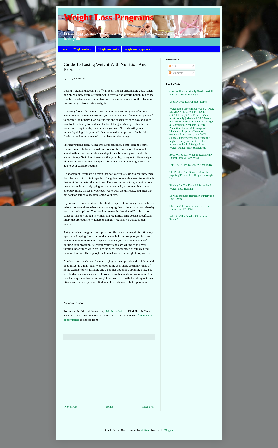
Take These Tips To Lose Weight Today (190, 164)
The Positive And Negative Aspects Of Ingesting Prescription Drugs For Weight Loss (191, 175)
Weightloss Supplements (138, 49)
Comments (176, 72)
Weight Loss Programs (109, 17)
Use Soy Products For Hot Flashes (188, 101)
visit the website (114, 311)
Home (64, 49)
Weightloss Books (108, 49)
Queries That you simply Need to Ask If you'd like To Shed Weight (191, 93)
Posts (173, 66)
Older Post (148, 406)
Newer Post (71, 406)
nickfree (145, 430)
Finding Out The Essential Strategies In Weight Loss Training (190, 187)
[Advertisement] (109, 372)
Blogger (168, 430)
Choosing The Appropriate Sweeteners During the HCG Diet (190, 208)
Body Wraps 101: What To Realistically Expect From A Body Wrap (191, 156)
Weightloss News (82, 49)
